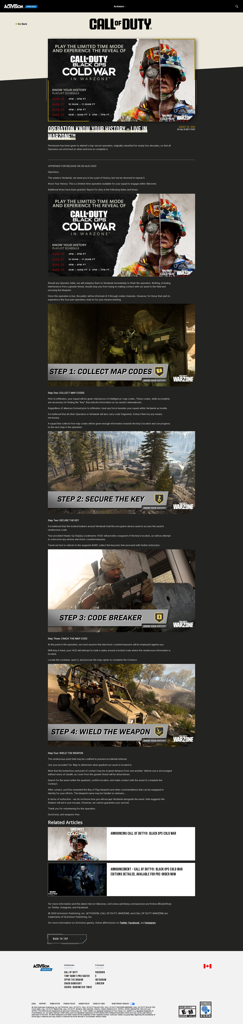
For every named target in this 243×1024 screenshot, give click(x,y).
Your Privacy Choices (120, 1004)
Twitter (123, 922)
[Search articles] (236, 6)
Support (42, 1004)
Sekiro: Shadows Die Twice (78, 987)
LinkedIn (99, 983)
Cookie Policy (84, 1004)
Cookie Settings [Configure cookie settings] (99, 1004)
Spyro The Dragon (73, 979)
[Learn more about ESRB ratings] (187, 1011)
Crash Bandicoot (73, 983)
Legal (34, 1004)
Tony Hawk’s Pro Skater (77, 976)
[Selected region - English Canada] (207, 966)
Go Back (21, 23)
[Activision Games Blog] (21, 6)
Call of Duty (71, 972)
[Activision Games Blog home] (43, 967)
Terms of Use (55, 1004)
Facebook (133, 922)
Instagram (150, 922)
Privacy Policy (69, 1004)
